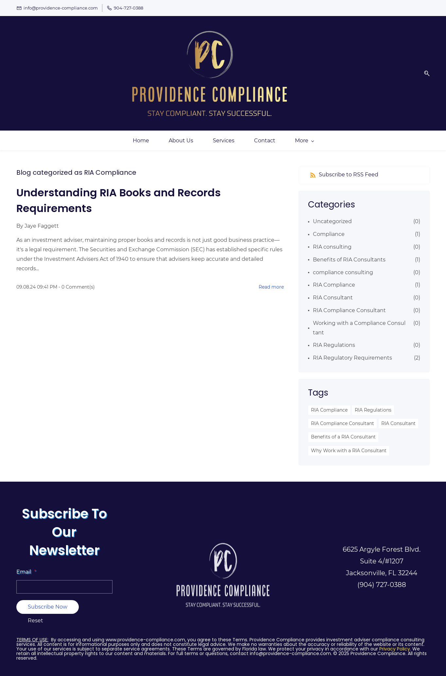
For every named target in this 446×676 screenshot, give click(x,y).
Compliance (329, 226)
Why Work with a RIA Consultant (348, 443)
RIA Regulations (334, 337)
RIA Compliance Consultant (349, 303)
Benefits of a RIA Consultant (343, 429)
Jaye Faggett (42, 218)
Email (26, 564)
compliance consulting (343, 264)
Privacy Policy (394, 641)
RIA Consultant (333, 290)
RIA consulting (332, 239)
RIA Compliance (334, 277)
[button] (424, 69)
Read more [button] (271, 279)
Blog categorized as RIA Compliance (76, 164)
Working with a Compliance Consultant (359, 320)
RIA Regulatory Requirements (352, 350)
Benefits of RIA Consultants (349, 252)
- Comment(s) (77, 279)
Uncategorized (332, 214)
